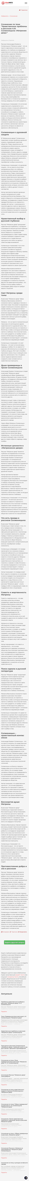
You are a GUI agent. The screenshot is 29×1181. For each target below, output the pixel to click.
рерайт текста (20, 975)
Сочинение (13, 16)
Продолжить (23, 931)
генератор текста (12, 977)
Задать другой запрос (14, 942)
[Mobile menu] (25, 3)
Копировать (6, 931)
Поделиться (24, 10)
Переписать (15, 931)
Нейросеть (4, 16)
